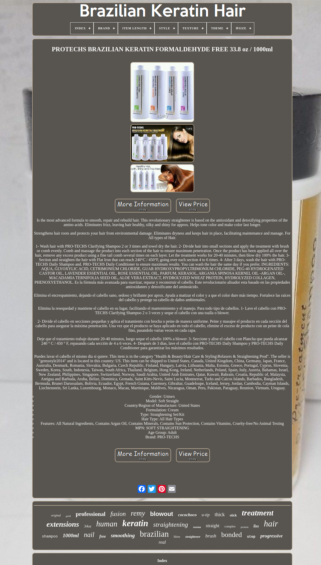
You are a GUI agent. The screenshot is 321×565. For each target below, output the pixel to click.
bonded (231, 534)
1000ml (71, 535)
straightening (170, 524)
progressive (271, 535)
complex (230, 526)
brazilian (154, 533)
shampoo (50, 536)
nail (89, 534)
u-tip (206, 514)
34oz (87, 526)
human (106, 523)
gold (68, 515)
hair (271, 523)
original (56, 515)
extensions (62, 524)
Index (162, 560)
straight (212, 525)
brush (210, 535)
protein (245, 526)
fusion (118, 513)
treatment (257, 512)
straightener (192, 536)
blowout (161, 513)
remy (138, 513)
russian (197, 527)
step (251, 537)
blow (177, 536)
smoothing (123, 535)
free (102, 536)
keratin (135, 523)
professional (90, 514)
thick (220, 514)
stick (233, 515)
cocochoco (187, 514)
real (162, 542)
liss (256, 526)
